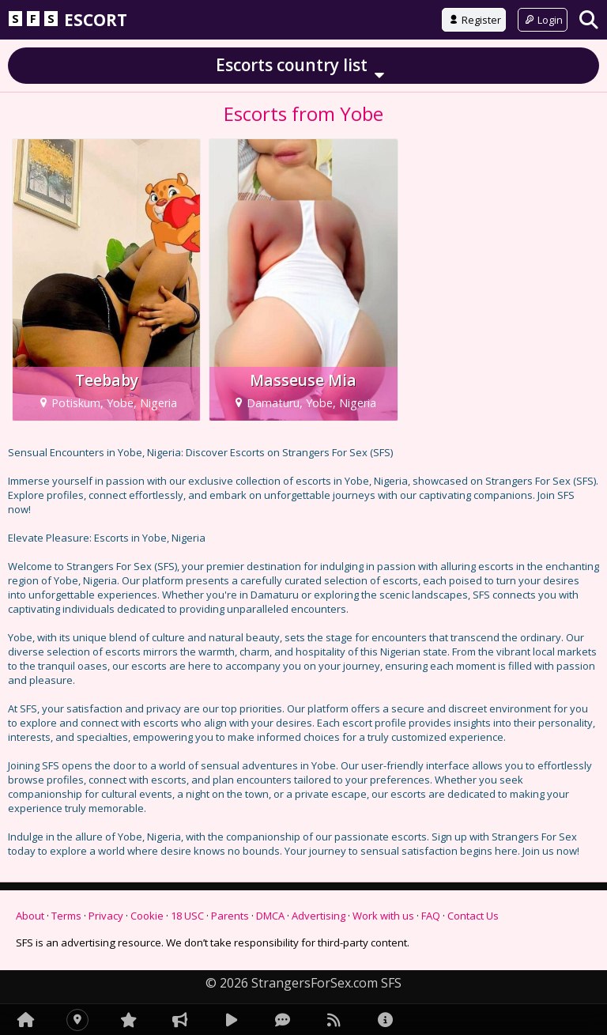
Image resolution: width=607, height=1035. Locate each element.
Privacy (106, 915)
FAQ (430, 915)
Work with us (383, 915)
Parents (230, 915)
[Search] (588, 19)
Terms (66, 915)
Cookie (147, 915)
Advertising (318, 915)
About (30, 915)
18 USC (187, 915)
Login (542, 20)
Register (474, 20)
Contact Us (473, 915)
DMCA (270, 915)
